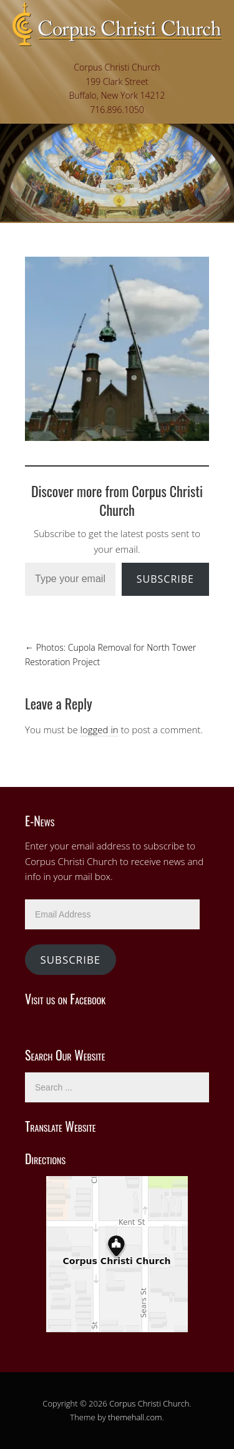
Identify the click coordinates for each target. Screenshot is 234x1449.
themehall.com (135, 1417)
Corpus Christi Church (149, 1403)
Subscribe (165, 579)
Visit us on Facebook (65, 998)
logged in (99, 729)
